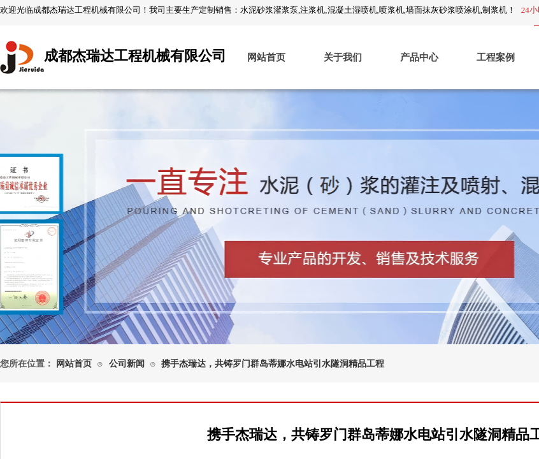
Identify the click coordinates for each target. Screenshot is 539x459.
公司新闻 (127, 363)
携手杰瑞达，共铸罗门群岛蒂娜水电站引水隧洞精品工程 (272, 363)
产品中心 (419, 57)
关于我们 (343, 57)
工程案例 (496, 57)
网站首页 (266, 57)
